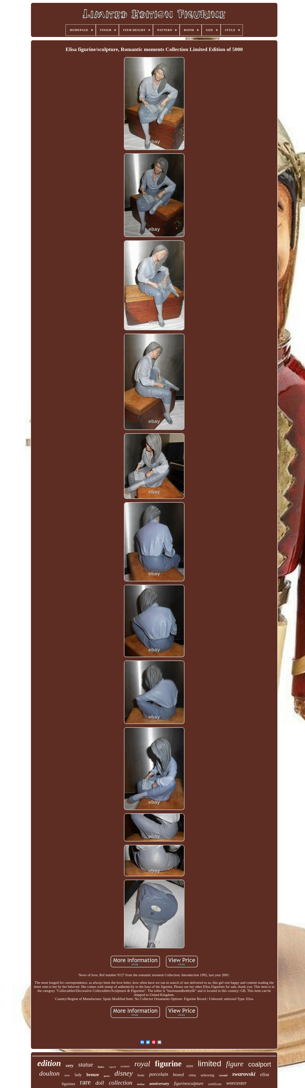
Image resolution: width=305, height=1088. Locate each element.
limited (209, 1063)
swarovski (243, 1074)
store (67, 1075)
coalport (259, 1064)
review (141, 1084)
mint (189, 1066)
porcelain (158, 1074)
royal (142, 1063)
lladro (101, 1066)
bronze (92, 1074)
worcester (236, 1083)
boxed (178, 1074)
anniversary (159, 1083)
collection (120, 1082)
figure (235, 1064)
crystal (223, 1075)
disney (123, 1073)
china (192, 1075)
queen (107, 1076)
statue (85, 1064)
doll (100, 1083)
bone (140, 1075)
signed (112, 1066)
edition (49, 1063)
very (70, 1065)
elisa (264, 1074)
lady (78, 1075)
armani (125, 1066)
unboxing (207, 1075)
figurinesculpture (188, 1083)
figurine (168, 1063)
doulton (49, 1073)
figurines (68, 1084)
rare (85, 1082)
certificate (214, 1084)
